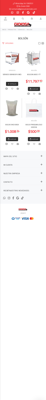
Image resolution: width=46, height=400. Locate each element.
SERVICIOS (21, 29)
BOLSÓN (29, 29)
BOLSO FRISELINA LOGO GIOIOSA (23, 307)
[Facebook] (23, 12)
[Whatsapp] (12, 12)
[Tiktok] (33, 12)
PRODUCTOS (12, 29)
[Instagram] (17, 12)
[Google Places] (28, 12)
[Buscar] (23, 18)
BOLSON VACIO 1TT (23, 163)
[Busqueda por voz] (14, 18)
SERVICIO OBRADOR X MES (23, 96)
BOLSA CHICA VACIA (23, 235)
